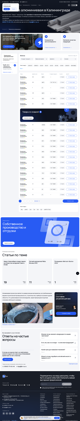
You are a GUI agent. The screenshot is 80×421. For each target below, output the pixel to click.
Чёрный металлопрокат (57, 404)
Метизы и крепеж (56, 412)
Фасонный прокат (56, 400)
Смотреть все (73, 364)
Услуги (20, 5)
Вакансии (42, 399)
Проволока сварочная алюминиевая (8, 59)
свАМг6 (25, 209)
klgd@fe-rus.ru (24, 1)
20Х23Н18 (66, 65)
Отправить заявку (66, 313)
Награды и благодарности (45, 402)
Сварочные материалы (57, 415)
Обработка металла (70, 405)
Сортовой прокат (56, 399)
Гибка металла (69, 400)
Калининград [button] (5, 1)
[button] (77, 273)
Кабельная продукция (57, 414)
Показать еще (70, 201)
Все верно (7, 9)
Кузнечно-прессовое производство (70, 415)
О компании (42, 395)
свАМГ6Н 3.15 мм (47, 209)
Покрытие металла (70, 406)
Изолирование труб (70, 408)
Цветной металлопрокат (58, 402)
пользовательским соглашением (48, 388)
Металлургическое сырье (58, 405)
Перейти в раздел (9, 243)
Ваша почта (44, 384)
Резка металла (69, 398)
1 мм (34, 209)
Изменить (14, 9)
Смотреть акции (28, 118)
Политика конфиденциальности (72, 420)
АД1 (41, 209)
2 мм (30, 209)
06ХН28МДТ (72, 65)
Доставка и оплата (66, 1)
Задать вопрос (7, 359)
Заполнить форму (9, 46)
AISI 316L (56, 65)
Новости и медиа (43, 400)
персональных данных (60, 387)
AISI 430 (61, 65)
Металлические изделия (58, 407)
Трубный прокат (56, 397)
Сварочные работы (70, 403)
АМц (22, 209)
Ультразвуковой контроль (71, 410)
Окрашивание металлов (70, 401)
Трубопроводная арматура (58, 410)
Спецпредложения (43, 409)
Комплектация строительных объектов (71, 396)
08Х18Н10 (36, 65)
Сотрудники (42, 397)
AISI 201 (46, 65)
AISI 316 (51, 65)
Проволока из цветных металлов (8, 56)
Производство (26, 5)
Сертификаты (43, 404)
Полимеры (55, 409)
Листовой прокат (56, 395)
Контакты (75, 1)
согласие (46, 387)
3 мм (37, 209)
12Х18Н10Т (30, 65)
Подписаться (67, 384)
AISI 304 (41, 65)
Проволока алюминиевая (23, 77)
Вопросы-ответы (43, 405)
